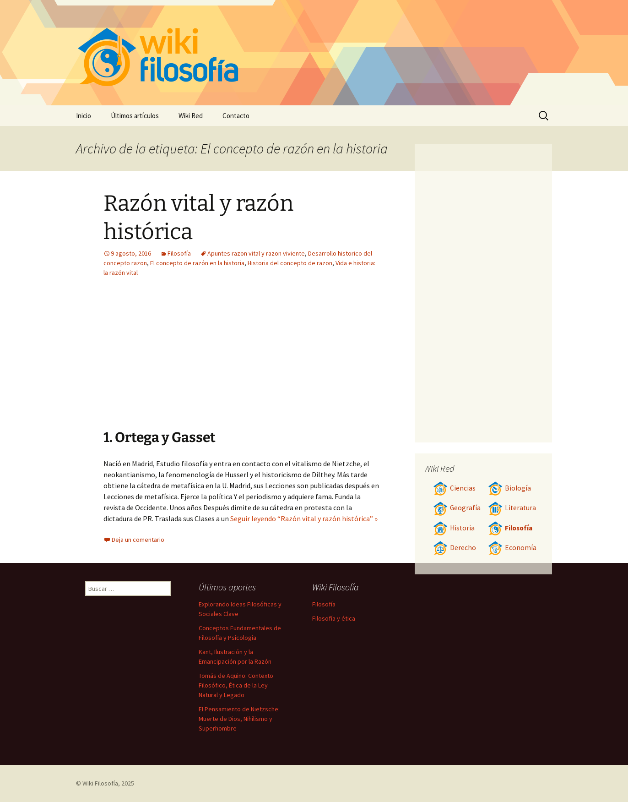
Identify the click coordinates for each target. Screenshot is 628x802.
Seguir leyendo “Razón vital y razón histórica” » (304, 518)
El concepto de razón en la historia (197, 263)
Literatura (512, 507)
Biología (509, 488)
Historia (454, 528)
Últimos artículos (135, 115)
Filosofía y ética (333, 618)
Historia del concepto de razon (290, 263)
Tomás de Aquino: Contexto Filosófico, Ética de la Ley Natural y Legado (236, 685)
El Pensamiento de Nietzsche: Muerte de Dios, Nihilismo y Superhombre (239, 718)
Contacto (235, 115)
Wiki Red (191, 115)
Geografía (457, 507)
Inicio (83, 115)
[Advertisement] (298, 360)
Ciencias (454, 488)
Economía (512, 547)
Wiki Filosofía (100, 783)
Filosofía (179, 253)
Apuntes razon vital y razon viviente (256, 253)
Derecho (454, 547)
